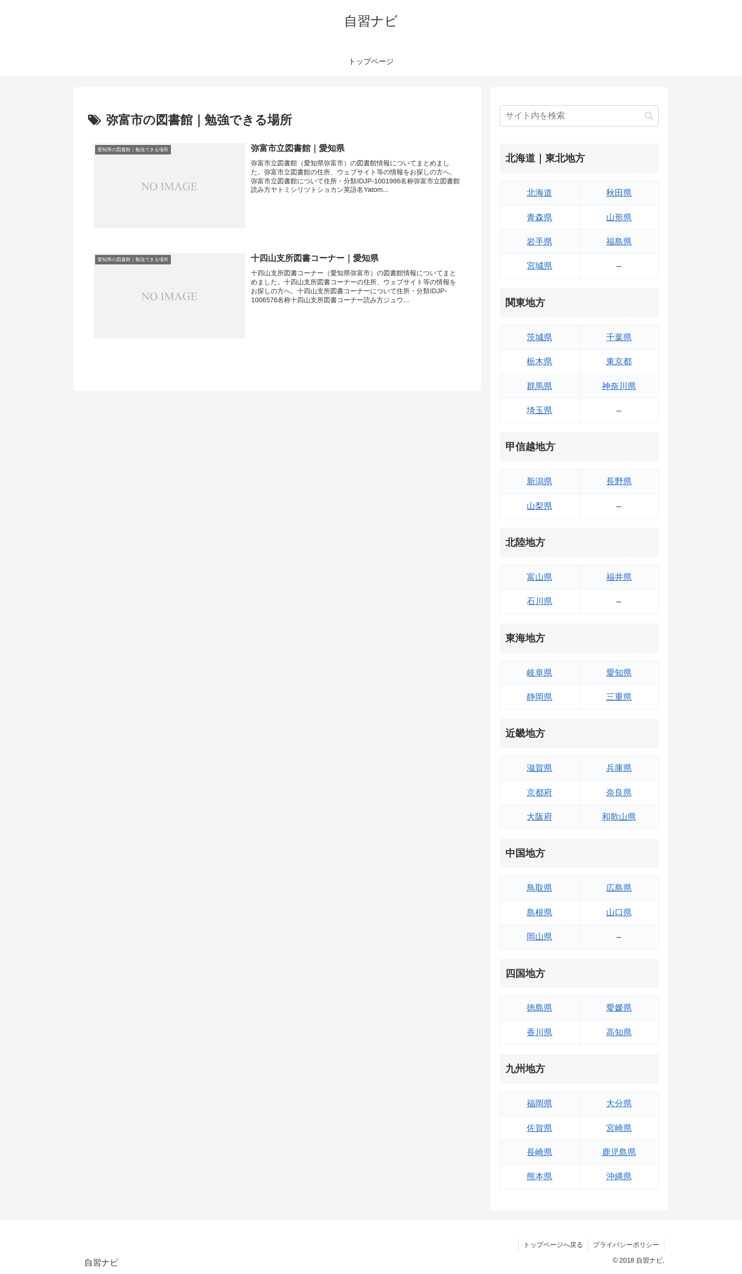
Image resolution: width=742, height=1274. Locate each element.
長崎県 (539, 1152)
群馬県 (539, 386)
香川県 (539, 1032)
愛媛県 (619, 1007)
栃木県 (539, 361)
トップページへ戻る (553, 1244)
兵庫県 (619, 768)
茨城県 (539, 337)
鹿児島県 (619, 1152)
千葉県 (619, 337)
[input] (579, 115)
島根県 (539, 912)
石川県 (539, 601)
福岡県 (539, 1103)
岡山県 (539, 936)
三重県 (619, 697)
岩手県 (539, 241)
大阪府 (539, 817)
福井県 (619, 577)
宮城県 (539, 266)
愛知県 (619, 673)
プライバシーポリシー (626, 1244)
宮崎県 (619, 1128)
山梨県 (539, 506)
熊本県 (539, 1176)
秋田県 (619, 193)
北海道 (539, 193)
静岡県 (539, 697)
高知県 (619, 1032)
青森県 (539, 217)
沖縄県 (619, 1176)
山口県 (619, 912)
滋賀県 (539, 768)
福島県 (619, 241)
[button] (649, 115)
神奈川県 (619, 386)
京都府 (539, 792)
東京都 (619, 361)
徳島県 (539, 1007)
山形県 (619, 217)
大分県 (619, 1103)
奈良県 (619, 792)
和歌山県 (619, 817)
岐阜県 (539, 673)
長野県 (619, 481)
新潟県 (539, 481)
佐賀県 (539, 1128)
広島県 (619, 888)
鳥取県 (539, 888)
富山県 (539, 577)
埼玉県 (539, 410)
